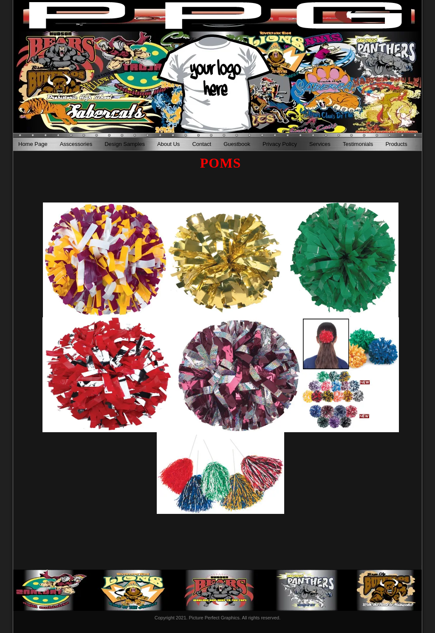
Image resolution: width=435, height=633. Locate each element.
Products (396, 144)
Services (319, 144)
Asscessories (76, 144)
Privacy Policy (280, 144)
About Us (168, 144)
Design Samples (125, 144)
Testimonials (358, 144)
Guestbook (236, 144)
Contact (201, 144)
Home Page (33, 144)
